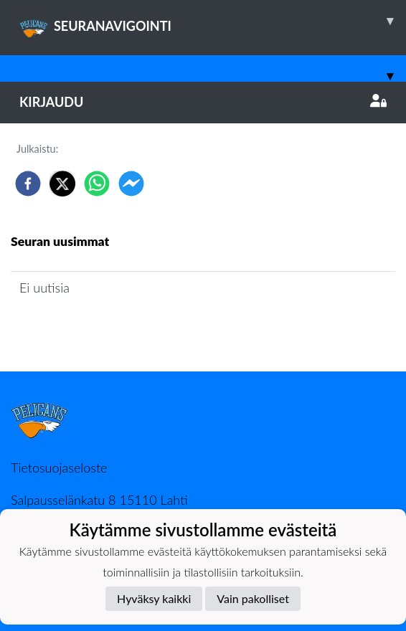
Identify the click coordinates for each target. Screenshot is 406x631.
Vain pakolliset (253, 598)
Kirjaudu (203, 102)
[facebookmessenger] (131, 183)
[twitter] (62, 183)
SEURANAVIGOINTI (212, 21)
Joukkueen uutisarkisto (84, 329)
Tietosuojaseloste (59, 467)
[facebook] (28, 183)
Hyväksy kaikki (154, 598)
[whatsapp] (97, 183)
